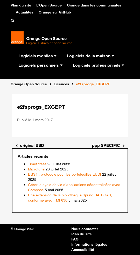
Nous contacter (84, 228)
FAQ (75, 239)
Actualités (24, 12)
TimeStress (37, 164)
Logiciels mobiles (37, 55)
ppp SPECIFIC (106, 145)
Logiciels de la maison (90, 55)
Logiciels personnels (40, 65)
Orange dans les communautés (94, 5)
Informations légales (89, 244)
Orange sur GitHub (55, 12)
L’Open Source (49, 5)
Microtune (36, 169)
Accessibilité (82, 249)
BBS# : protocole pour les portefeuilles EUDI (64, 174)
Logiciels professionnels (98, 65)
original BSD (32, 145)
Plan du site (21, 5)
